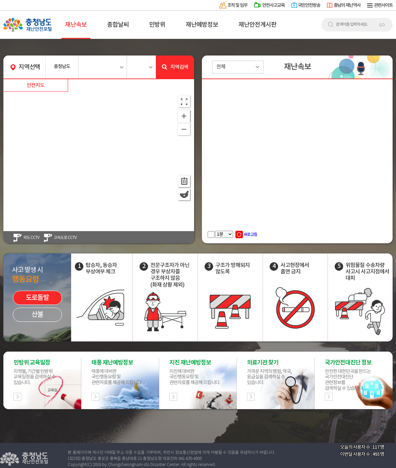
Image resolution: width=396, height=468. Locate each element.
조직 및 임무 (237, 5)
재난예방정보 (202, 24)
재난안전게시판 (257, 24)
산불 (37, 315)
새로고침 (246, 234)
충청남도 (62, 66)
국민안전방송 (309, 5)
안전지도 (35, 85)
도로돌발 (37, 298)
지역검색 (175, 67)
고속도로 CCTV (65, 238)
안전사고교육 (273, 5)
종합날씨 (118, 24)
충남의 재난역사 (347, 5)
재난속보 (76, 24)
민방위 (157, 24)
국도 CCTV (31, 238)
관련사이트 (383, 5)
